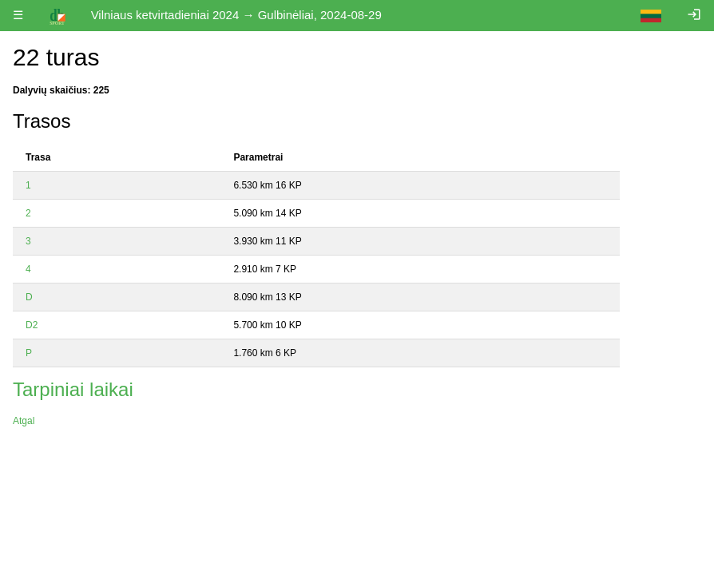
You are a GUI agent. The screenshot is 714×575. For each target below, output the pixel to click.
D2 (32, 325)
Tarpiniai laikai (73, 389)
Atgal (23, 420)
